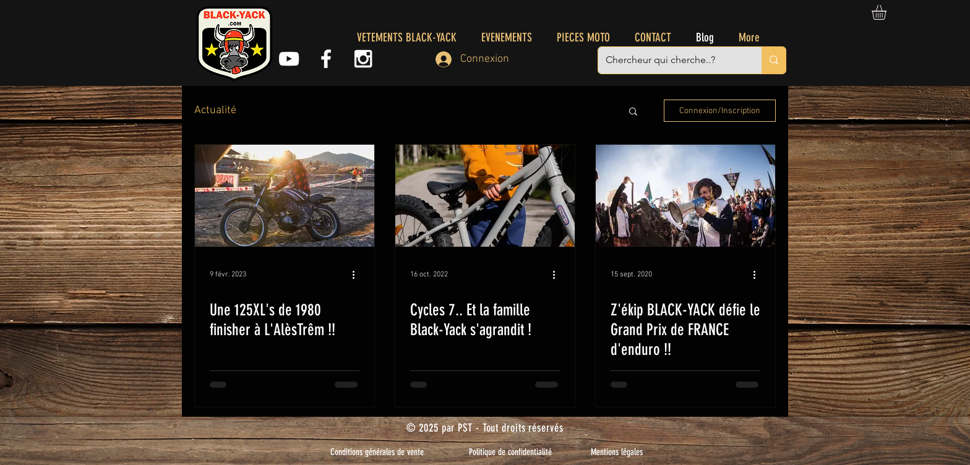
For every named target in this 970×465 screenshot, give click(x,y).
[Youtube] (289, 58)
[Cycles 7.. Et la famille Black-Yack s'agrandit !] (485, 196)
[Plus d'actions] (357, 274)
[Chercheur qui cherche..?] (671, 60)
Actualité (215, 110)
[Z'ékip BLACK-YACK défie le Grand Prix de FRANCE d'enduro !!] (685, 196)
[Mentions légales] (617, 452)
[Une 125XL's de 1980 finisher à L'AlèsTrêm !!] (284, 196)
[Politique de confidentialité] (510, 452)
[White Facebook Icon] (326, 58)
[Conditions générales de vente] (376, 452)
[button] (888, 12)
